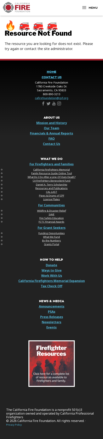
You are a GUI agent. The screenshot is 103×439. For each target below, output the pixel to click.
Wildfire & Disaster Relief (51, 210)
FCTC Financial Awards (51, 221)
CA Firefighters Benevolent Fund (51, 180)
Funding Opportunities (51, 233)
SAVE (51, 214)
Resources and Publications (51, 188)
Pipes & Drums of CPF (51, 195)
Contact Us (52, 77)
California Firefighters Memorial (51, 169)
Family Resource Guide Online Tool (51, 173)
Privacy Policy (14, 424)
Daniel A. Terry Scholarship (51, 184)
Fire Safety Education (51, 218)
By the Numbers (51, 240)
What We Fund (51, 237)
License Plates (51, 199)
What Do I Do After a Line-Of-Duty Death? (52, 177)
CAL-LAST (51, 192)
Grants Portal (51, 244)
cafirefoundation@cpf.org (51, 98)
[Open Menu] (89, 7)
